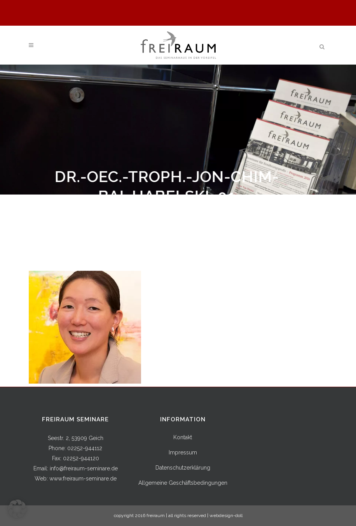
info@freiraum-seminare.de (84, 468)
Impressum (183, 452)
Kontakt (182, 437)
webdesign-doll (226, 515)
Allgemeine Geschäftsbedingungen (182, 483)
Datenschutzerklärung (182, 468)
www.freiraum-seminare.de (83, 478)
